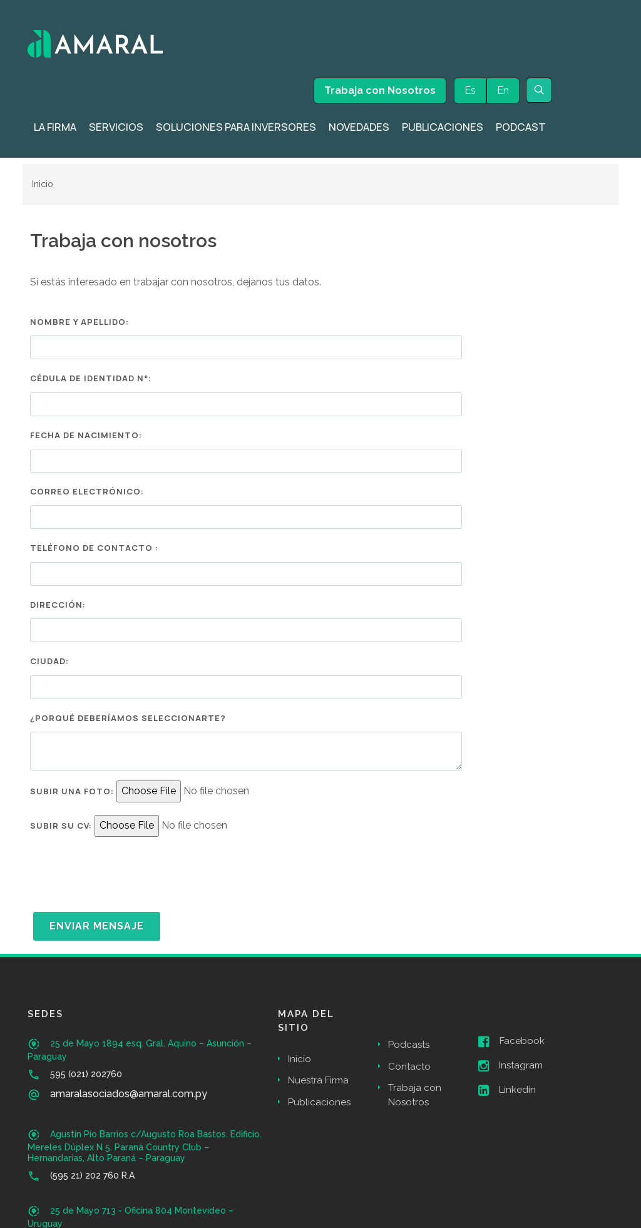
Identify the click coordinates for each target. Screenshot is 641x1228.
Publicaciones (319, 1102)
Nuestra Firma (318, 1080)
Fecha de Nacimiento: (86, 435)
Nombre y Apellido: (79, 321)
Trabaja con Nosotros (380, 90)
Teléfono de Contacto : (94, 547)
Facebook (511, 1041)
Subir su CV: (61, 825)
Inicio (42, 183)
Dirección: (58, 604)
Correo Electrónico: (87, 491)
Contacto (409, 1066)
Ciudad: (49, 661)
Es (470, 90)
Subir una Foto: (72, 791)
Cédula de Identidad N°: (90, 378)
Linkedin (507, 1090)
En (503, 90)
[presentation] (125, 874)
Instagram (510, 1066)
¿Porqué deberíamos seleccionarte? (128, 718)
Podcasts (408, 1044)
